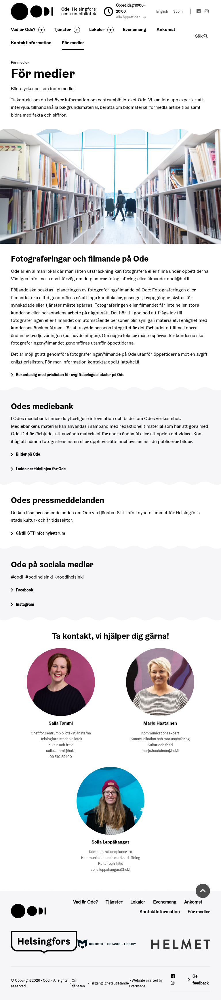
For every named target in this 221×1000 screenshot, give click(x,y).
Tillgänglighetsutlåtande (109, 983)
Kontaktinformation (31, 43)
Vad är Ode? (23, 29)
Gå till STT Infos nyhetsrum (40, 533)
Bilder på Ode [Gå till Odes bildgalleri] (28, 454)
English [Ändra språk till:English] (162, 11)
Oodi (32, 11)
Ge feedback (201, 979)
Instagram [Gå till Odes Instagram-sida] (25, 604)
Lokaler (96, 29)
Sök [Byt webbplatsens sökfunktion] (201, 36)
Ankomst (166, 29)
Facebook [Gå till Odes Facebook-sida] (24, 590)
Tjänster (62, 29)
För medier (73, 43)
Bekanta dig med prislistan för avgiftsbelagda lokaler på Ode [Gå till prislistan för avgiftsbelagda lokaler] (70, 374)
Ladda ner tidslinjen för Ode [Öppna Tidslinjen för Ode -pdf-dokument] (41, 468)
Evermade (137, 986)
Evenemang (134, 29)
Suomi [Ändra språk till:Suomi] (178, 11)
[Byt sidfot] (40, 29)
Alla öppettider (131, 17)
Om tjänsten (78, 983)
